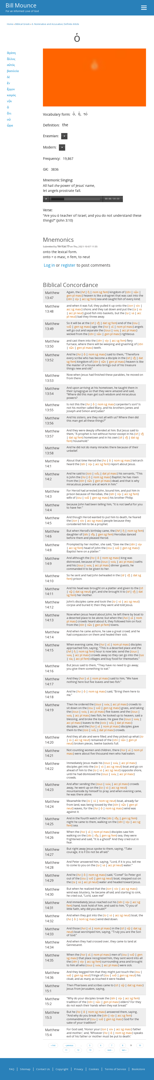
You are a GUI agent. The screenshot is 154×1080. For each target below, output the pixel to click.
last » (124, 1050)
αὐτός (11, 65)
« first (53, 1045)
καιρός (11, 95)
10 (140, 1045)
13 (90, 1050)
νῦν (9, 101)
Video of (94, 78)
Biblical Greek (22, 24)
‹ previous (69, 1045)
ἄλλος (11, 59)
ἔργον (11, 89)
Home (10, 24)
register (68, 265)
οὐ (9, 119)
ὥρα (10, 125)
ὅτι (9, 113)
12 (78, 1050)
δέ (8, 77)
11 (66, 1050)
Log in (49, 265)
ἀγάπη (11, 53)
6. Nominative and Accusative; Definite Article (55, 24)
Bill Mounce (21, 5)
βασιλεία (13, 71)
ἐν (8, 83)
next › (109, 1050)
